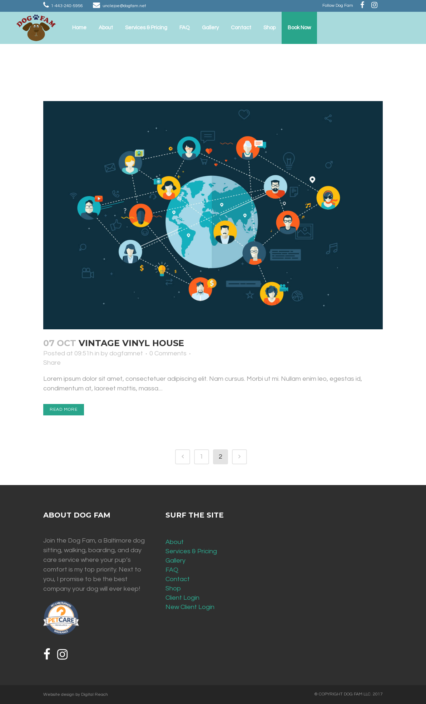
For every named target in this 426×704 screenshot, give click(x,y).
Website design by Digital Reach (75, 694)
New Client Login (189, 607)
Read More (64, 409)
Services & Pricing (191, 551)
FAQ (171, 569)
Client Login (182, 597)
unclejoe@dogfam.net (124, 6)
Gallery (175, 560)
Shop (173, 588)
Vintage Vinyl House (131, 343)
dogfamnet (126, 353)
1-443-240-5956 (67, 6)
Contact (177, 579)
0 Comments (168, 353)
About (174, 542)
